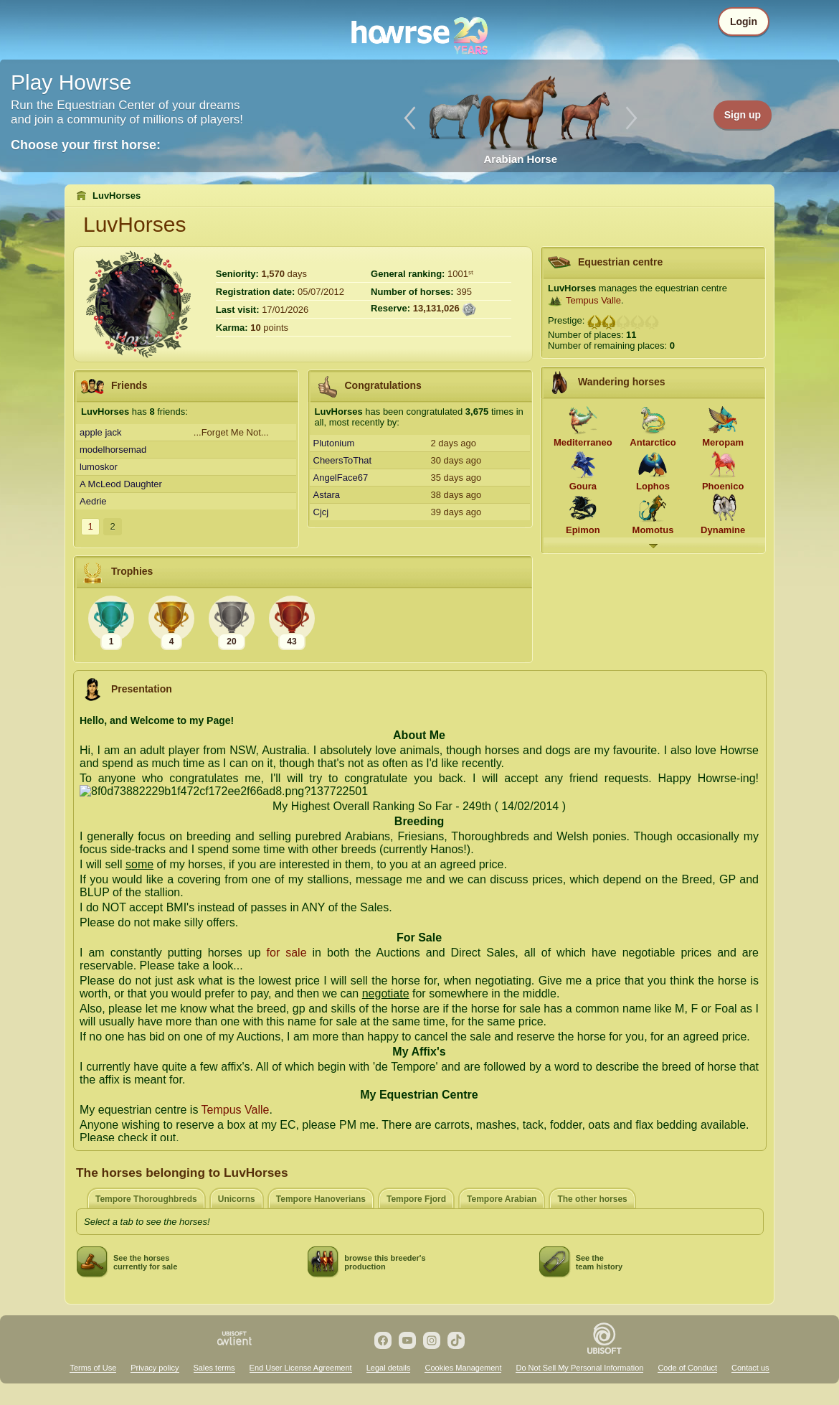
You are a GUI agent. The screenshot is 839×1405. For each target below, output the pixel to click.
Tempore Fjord (416, 1199)
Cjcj (321, 512)
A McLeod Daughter (121, 484)
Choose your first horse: (86, 145)
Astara (327, 494)
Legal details (388, 1367)
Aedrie (93, 501)
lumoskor (99, 466)
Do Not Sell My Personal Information (579, 1367)
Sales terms (214, 1367)
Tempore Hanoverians (321, 1199)
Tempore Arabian (501, 1199)
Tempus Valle (593, 300)
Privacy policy (155, 1367)
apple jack (101, 432)
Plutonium (334, 443)
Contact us (750, 1367)
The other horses (592, 1199)
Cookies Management (463, 1367)
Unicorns (236, 1199)
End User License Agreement (301, 1367)
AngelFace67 (341, 477)
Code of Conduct (687, 1367)
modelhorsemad (113, 449)
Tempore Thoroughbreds (146, 1199)
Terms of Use (93, 1367)
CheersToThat (342, 460)
